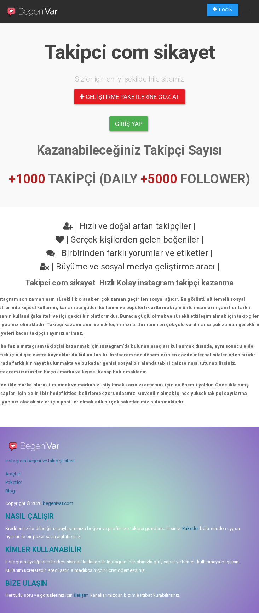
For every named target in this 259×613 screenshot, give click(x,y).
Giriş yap (128, 123)
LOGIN (222, 9)
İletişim (81, 595)
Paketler (13, 482)
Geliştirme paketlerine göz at (129, 96)
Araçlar (12, 474)
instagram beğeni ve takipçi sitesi (39, 460)
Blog (10, 491)
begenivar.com (58, 503)
